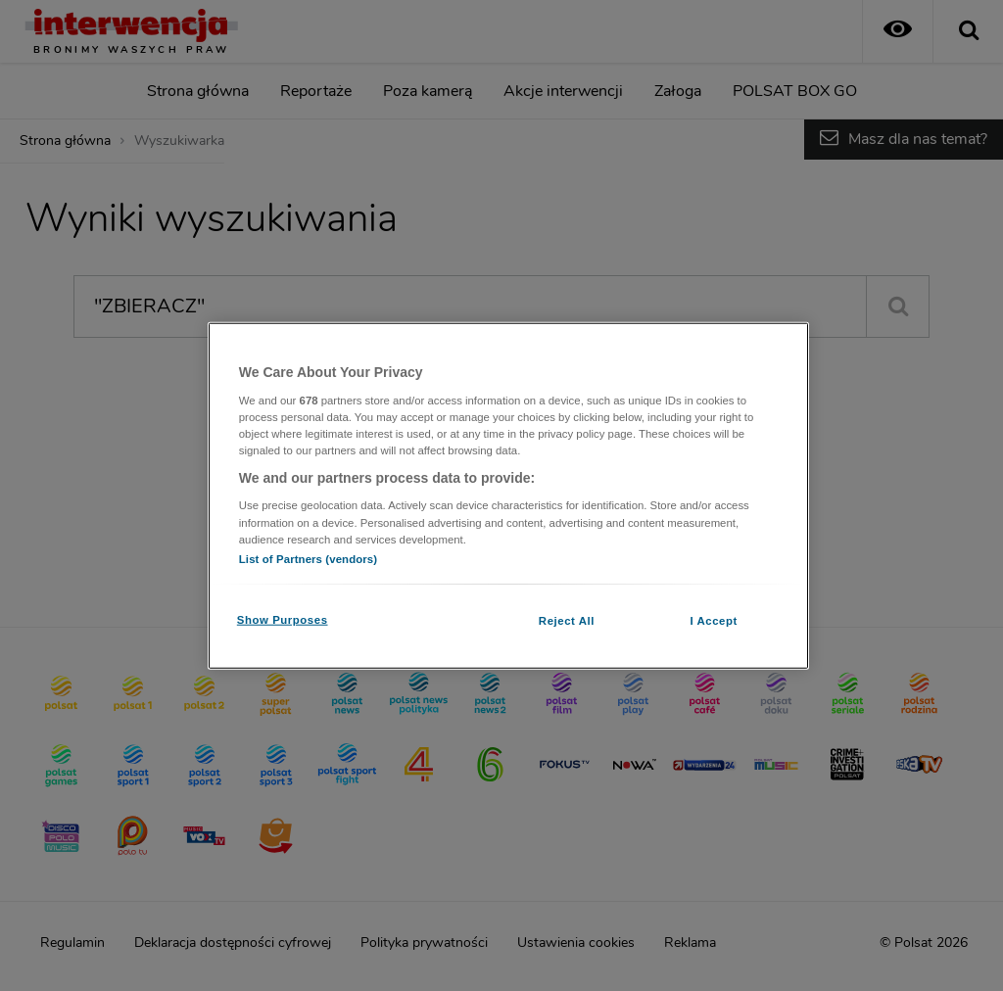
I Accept (713, 620)
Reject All (567, 620)
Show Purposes (282, 619)
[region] (508, 496)
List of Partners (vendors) (308, 558)
